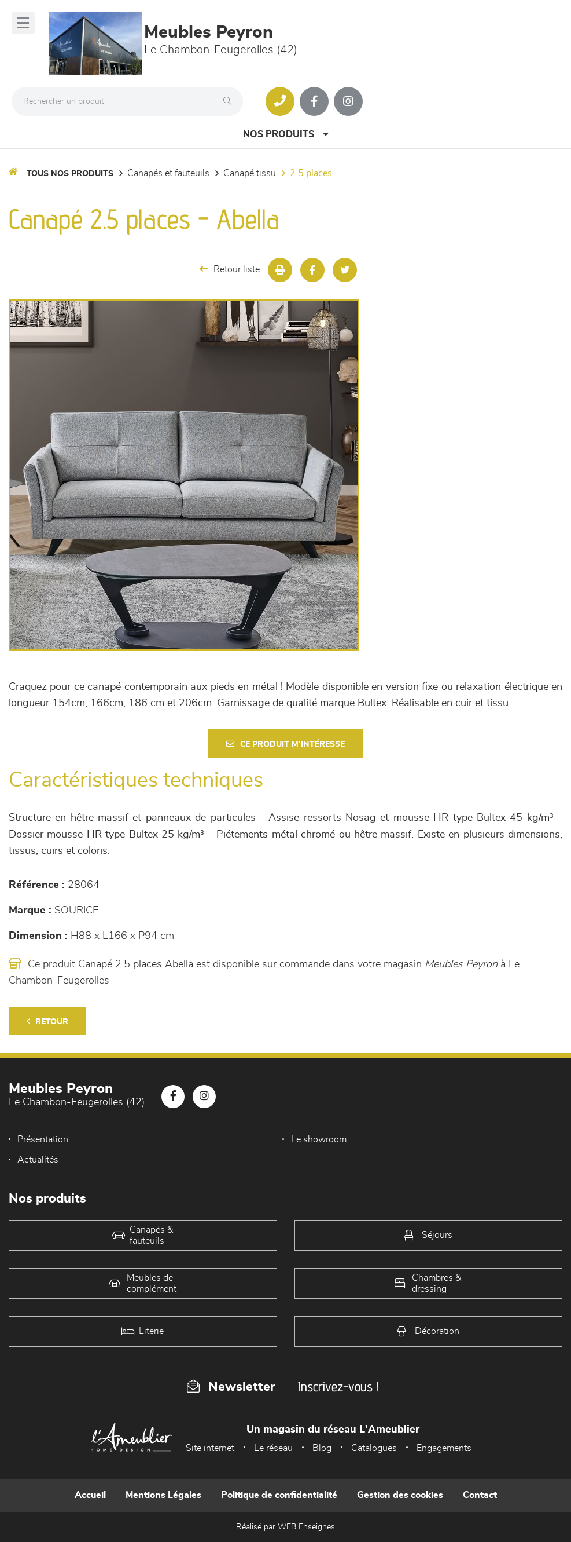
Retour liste (230, 269)
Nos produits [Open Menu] (286, 134)
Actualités (37, 1159)
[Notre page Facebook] (314, 101)
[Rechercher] (230, 101)
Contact (480, 1495)
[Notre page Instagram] (348, 101)
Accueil (90, 1495)
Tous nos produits (70, 174)
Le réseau (273, 1448)
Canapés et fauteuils (168, 173)
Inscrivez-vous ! (338, 1386)
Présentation (42, 1139)
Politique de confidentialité (279, 1495)
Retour (47, 1021)
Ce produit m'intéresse (285, 744)
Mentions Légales (163, 1495)
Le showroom (319, 1139)
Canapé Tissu (249, 173)
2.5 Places (311, 173)
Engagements (444, 1448)
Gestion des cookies (400, 1495)
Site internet (210, 1448)
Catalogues (374, 1448)
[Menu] (23, 23)
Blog (321, 1448)
